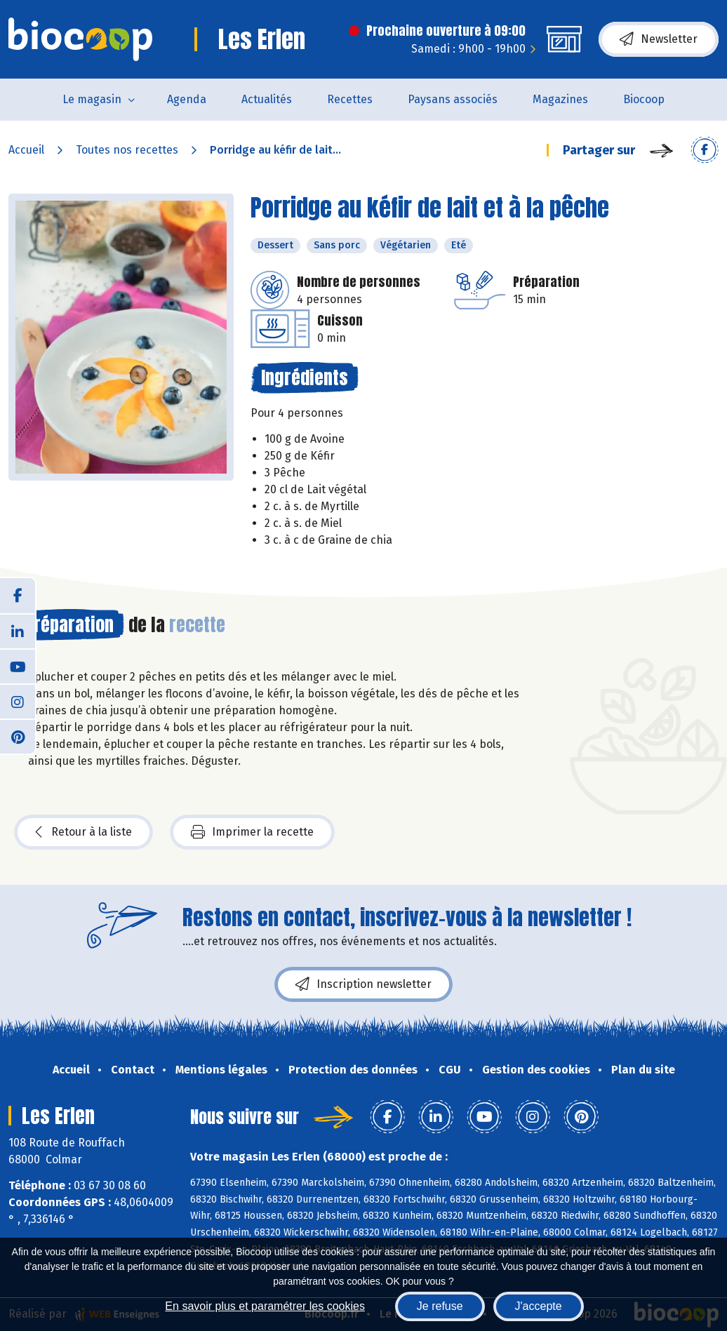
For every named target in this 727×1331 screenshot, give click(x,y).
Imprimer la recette (252, 832)
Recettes (350, 99)
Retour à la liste (83, 832)
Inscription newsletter (363, 984)
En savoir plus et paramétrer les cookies (265, 1306)
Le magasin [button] (91, 99)
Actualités (266, 99)
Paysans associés (453, 99)
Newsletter (659, 39)
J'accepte (538, 1306)
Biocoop (644, 99)
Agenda (186, 99)
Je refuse (440, 1306)
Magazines (560, 99)
